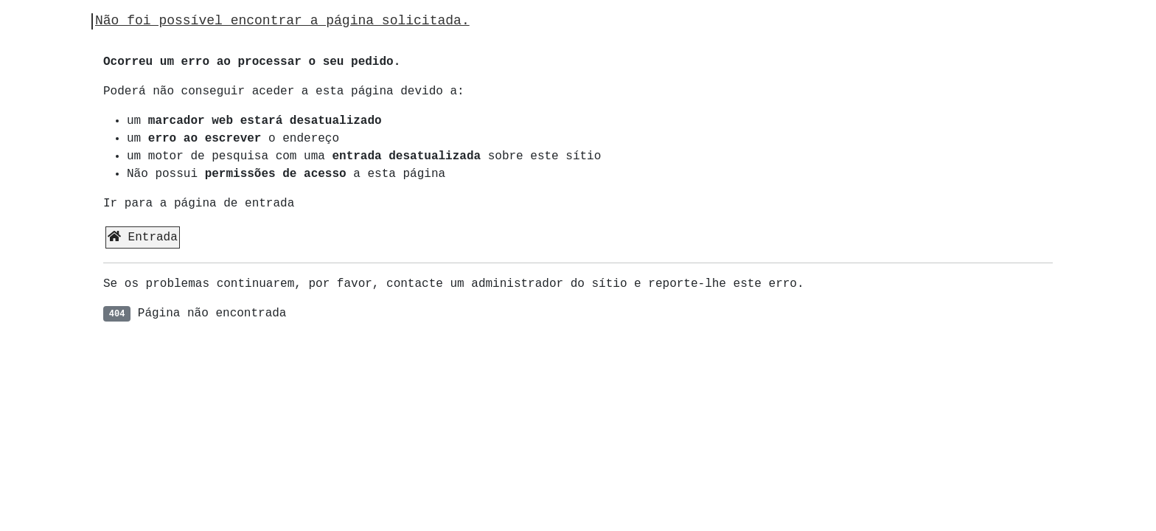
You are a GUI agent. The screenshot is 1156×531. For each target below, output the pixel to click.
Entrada (143, 237)
